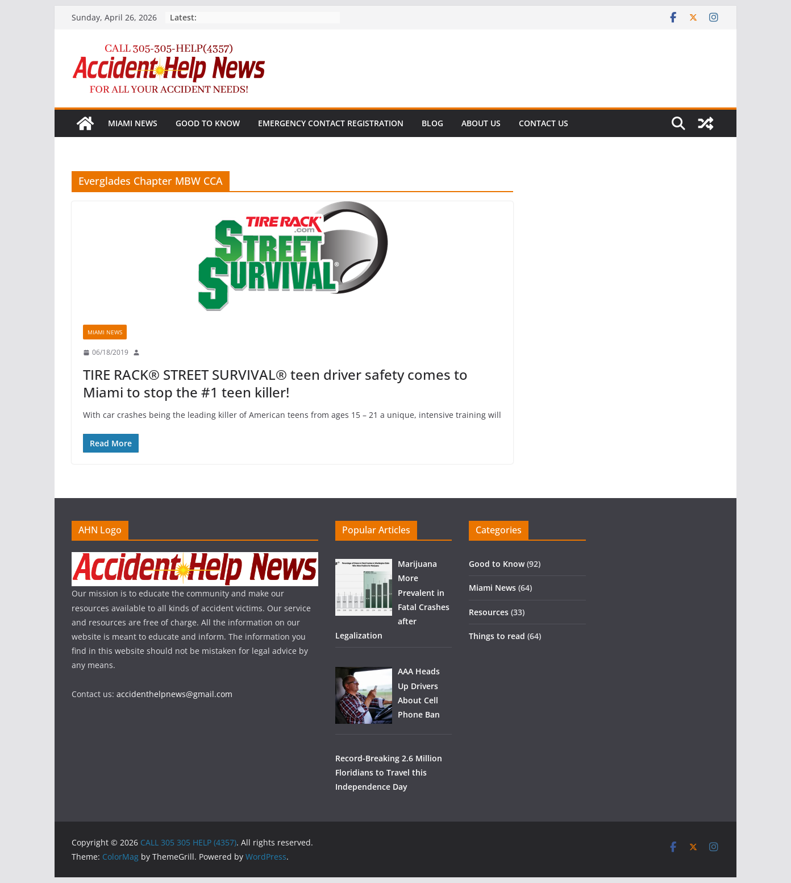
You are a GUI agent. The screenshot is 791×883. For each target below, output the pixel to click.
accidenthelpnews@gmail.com (174, 694)
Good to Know (208, 123)
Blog (432, 123)
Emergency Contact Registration (330, 123)
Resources (489, 612)
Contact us (543, 123)
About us (481, 123)
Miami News (132, 123)
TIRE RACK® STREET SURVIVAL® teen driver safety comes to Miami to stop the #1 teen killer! (275, 383)
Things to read (497, 636)
